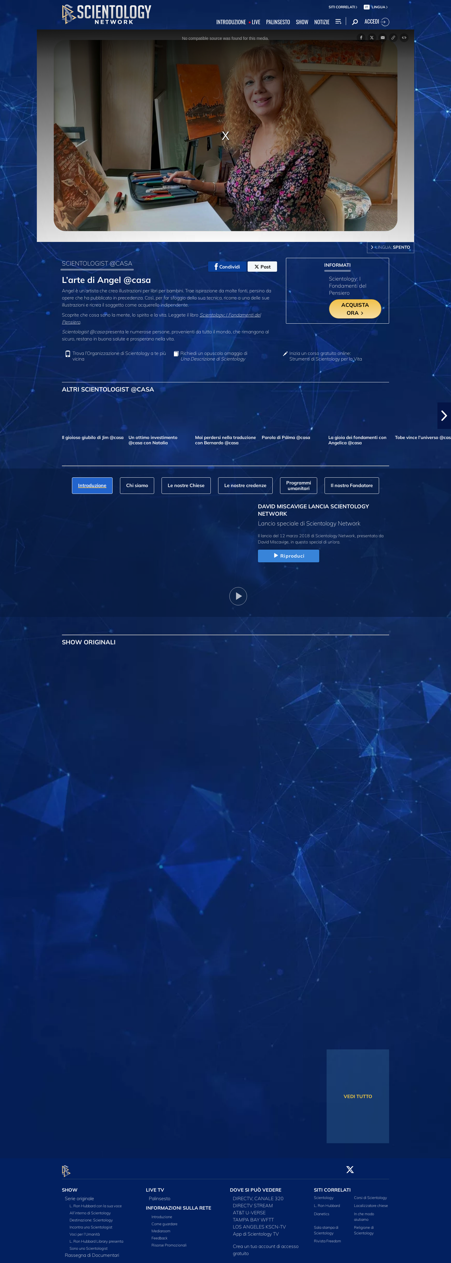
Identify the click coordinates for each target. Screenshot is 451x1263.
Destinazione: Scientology (91, 1216)
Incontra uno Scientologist (91, 1223)
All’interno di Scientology (90, 1209)
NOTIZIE (321, 22)
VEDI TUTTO (358, 1096)
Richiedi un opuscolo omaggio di (213, 356)
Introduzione (162, 1213)
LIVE (256, 22)
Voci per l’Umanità (85, 1230)
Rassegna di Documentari (92, 1252)
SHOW (302, 22)
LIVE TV (155, 1187)
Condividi (227, 266)
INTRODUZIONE (231, 22)
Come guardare (164, 1220)
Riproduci (288, 556)
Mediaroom (161, 1227)
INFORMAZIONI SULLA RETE (178, 1205)
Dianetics (321, 1210)
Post (262, 267)
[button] (444, 415)
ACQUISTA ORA (355, 309)
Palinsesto (159, 1195)
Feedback (159, 1234)
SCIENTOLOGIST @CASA (97, 263)
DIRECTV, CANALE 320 (258, 1195)
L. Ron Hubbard (327, 1202)
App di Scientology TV (256, 1230)
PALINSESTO (278, 22)
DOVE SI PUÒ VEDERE (256, 1187)
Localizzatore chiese (371, 1202)
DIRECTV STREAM (253, 1202)
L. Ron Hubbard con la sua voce (96, 1202)
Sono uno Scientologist (89, 1245)
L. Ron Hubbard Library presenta (96, 1238)
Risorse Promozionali (169, 1241)
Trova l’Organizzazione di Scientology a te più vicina (119, 356)
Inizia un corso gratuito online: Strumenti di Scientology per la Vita (325, 356)
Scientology (324, 1194)
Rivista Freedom (327, 1237)
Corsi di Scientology (370, 1194)
